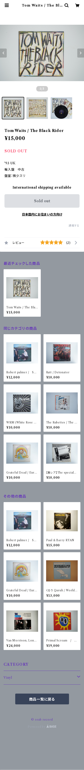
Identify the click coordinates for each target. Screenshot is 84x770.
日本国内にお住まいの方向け (42, 214)
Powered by (42, 726)
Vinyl (8, 678)
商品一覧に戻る (42, 699)
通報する (74, 225)
